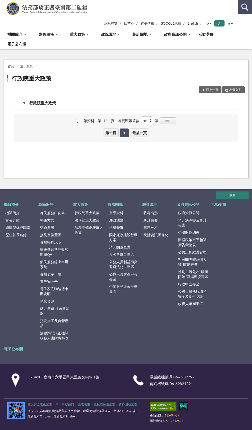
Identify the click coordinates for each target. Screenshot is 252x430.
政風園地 (108, 34)
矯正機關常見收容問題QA (54, 252)
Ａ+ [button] (230, 23)
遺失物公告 (49, 281)
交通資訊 (47, 227)
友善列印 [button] (235, 90)
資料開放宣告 (128, 404)
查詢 (245, 7)
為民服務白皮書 (52, 213)
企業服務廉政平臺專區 (123, 288)
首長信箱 (147, 23)
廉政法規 (116, 220)
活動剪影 (206, 34)
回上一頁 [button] (212, 90)
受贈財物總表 (188, 232)
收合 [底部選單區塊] (233, 195)
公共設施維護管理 (192, 252)
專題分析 (151, 227)
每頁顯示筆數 (128, 121)
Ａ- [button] (209, 23)
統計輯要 (151, 220)
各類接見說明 (50, 242)
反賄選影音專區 (121, 254)
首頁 (11, 66)
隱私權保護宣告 (104, 404)
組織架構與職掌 (17, 227)
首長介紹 (12, 220)
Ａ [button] (219, 23)
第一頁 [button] (110, 133)
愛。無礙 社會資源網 (54, 310)
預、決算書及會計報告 (192, 222)
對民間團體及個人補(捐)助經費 (192, 261)
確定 (168, 120)
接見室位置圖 (50, 235)
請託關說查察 (119, 247)
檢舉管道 (116, 227)
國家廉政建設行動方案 (123, 237)
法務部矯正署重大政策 (89, 230)
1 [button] (124, 133)
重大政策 (77, 34)
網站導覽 (110, 23)
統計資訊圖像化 (156, 235)
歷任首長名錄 (16, 235)
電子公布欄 (16, 44)
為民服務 (46, 34)
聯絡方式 (47, 220)
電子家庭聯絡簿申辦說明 (54, 291)
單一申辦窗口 (65, 404)
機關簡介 (14, 34)
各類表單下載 (50, 274)
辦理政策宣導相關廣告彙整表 (192, 242)
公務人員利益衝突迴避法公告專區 (123, 264)
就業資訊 (47, 301)
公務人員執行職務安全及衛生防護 (192, 293)
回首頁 (129, 23)
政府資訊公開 (175, 34)
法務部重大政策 (87, 220)
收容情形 (151, 213)
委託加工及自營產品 (54, 323)
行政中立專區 (188, 284)
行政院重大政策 (31, 78)
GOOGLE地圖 (171, 23)
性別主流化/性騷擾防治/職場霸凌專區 (193, 274)
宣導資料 (116, 213)
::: (4, 3)
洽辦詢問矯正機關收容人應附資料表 (54, 335)
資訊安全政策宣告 (39, 404)
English (193, 23)
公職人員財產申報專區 (123, 276)
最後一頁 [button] (139, 133)
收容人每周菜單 (190, 303)
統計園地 (140, 34)
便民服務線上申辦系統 (54, 264)
